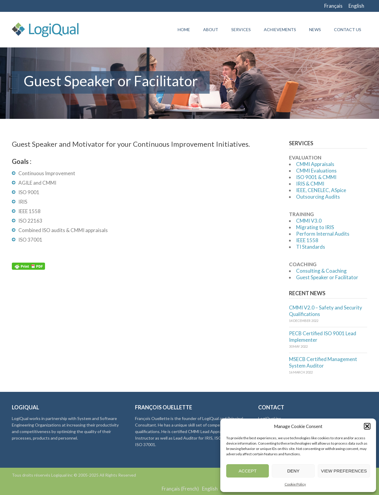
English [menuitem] (356, 6)
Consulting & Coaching (321, 271)
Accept (248, 470)
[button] (367, 426)
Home (184, 29)
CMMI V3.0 (309, 221)
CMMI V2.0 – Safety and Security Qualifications (325, 310)
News (315, 29)
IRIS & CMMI (310, 184)
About (210, 29)
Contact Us (347, 29)
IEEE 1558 (307, 240)
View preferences (344, 470)
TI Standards (310, 247)
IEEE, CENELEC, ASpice (321, 190)
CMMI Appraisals (315, 164)
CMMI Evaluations (316, 170)
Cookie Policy (295, 484)
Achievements (280, 29)
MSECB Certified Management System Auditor (323, 362)
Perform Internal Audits (322, 234)
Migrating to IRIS (315, 227)
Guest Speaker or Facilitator (327, 277)
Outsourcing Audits (318, 197)
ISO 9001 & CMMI (316, 177)
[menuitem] (333, 6)
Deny (293, 470)
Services (241, 29)
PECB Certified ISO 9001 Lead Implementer (322, 336)
